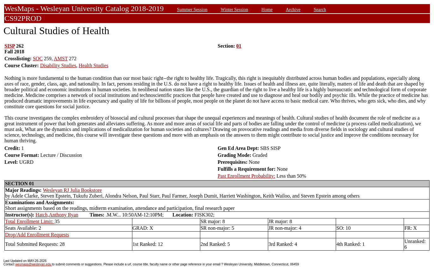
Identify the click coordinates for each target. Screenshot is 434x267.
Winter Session (234, 9)
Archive (293, 9)
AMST (61, 58)
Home (267, 9)
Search (320, 9)
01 (238, 46)
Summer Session (192, 9)
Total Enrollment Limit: (30, 221)
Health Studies (93, 65)
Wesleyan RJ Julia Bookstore (72, 190)
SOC (38, 58)
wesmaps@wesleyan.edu (33, 264)
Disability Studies (58, 65)
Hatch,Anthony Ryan (56, 214)
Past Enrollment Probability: (246, 176)
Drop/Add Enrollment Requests (37, 234)
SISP (9, 46)
